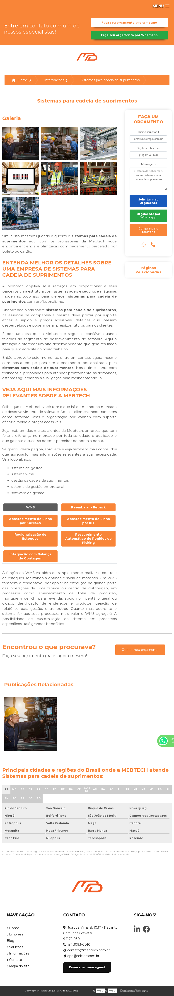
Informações (18, 953)
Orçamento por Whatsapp (148, 215)
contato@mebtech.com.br (86, 950)
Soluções (15, 947)
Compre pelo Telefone (148, 230)
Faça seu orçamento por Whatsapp (129, 35)
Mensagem (148, 164)
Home (13, 928)
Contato (14, 960)
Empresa (15, 934)
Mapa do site (18, 966)
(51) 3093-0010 (76, 944)
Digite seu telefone (148, 148)
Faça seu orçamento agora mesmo (129, 22)
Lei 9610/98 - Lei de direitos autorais (109, 854)
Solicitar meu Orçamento (148, 201)
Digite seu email (148, 132)
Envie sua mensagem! (87, 967)
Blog (10, 941)
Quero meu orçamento (140, 650)
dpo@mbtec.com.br (81, 956)
